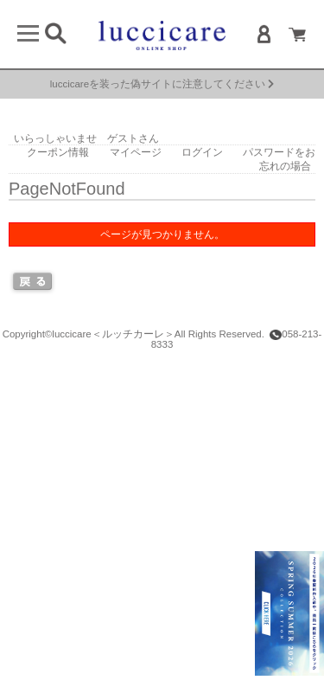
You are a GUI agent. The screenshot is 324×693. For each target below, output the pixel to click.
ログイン (202, 152)
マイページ (136, 152)
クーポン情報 (58, 152)
